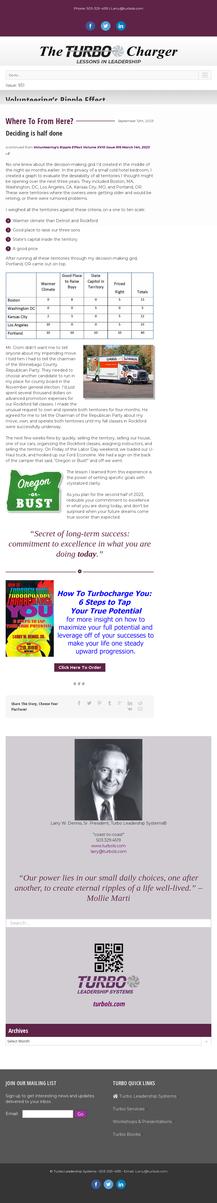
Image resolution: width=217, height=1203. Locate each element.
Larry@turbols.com (151, 1171)
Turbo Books (126, 1134)
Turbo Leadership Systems (144, 1096)
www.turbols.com (108, 845)
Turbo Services (128, 1108)
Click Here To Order (79, 667)
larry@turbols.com (109, 851)
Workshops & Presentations (142, 1121)
